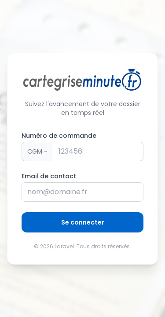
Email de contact (49, 176)
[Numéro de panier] (98, 151)
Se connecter (82, 222)
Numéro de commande (59, 135)
